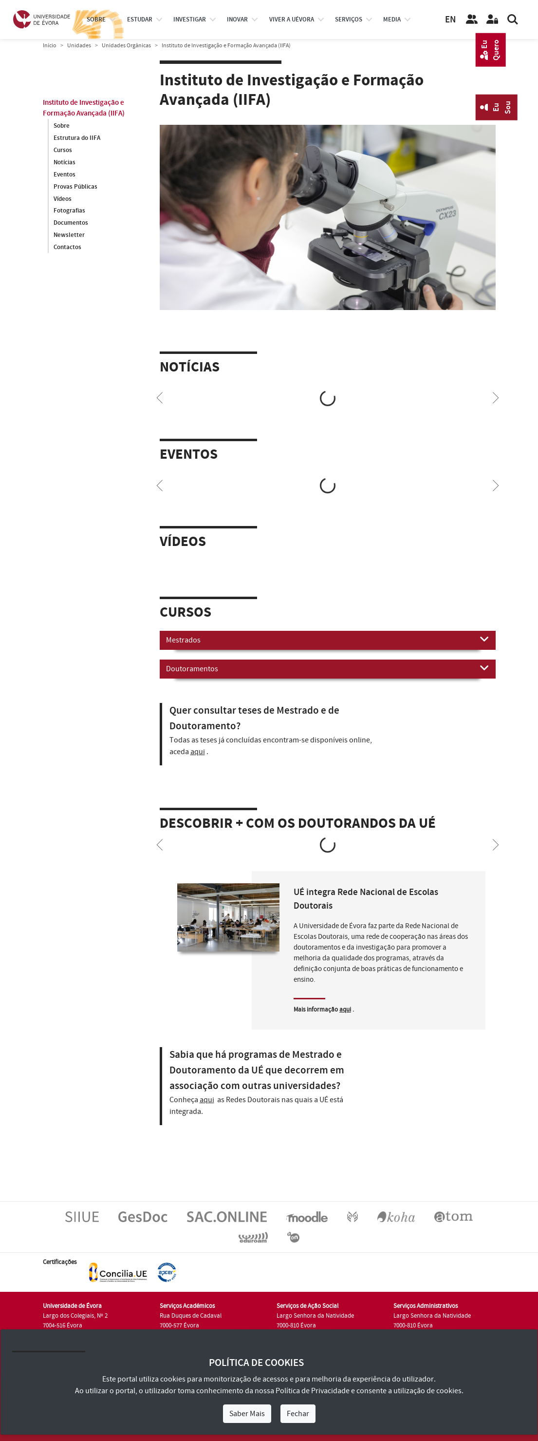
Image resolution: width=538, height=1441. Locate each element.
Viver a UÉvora (291, 19)
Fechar (298, 1414)
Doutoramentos (327, 668)
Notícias (64, 162)
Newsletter (69, 235)
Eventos (64, 174)
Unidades (79, 45)
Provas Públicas (75, 186)
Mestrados (327, 639)
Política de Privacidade (313, 1391)
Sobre (96, 19)
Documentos (71, 223)
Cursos (63, 150)
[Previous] (159, 397)
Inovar (237, 19)
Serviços (348, 19)
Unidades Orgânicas (126, 45)
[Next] (495, 397)
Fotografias (69, 211)
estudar (139, 19)
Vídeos (63, 199)
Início (49, 45)
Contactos (67, 247)
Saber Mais (247, 1414)
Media (392, 19)
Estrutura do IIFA (77, 138)
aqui (197, 752)
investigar (189, 19)
